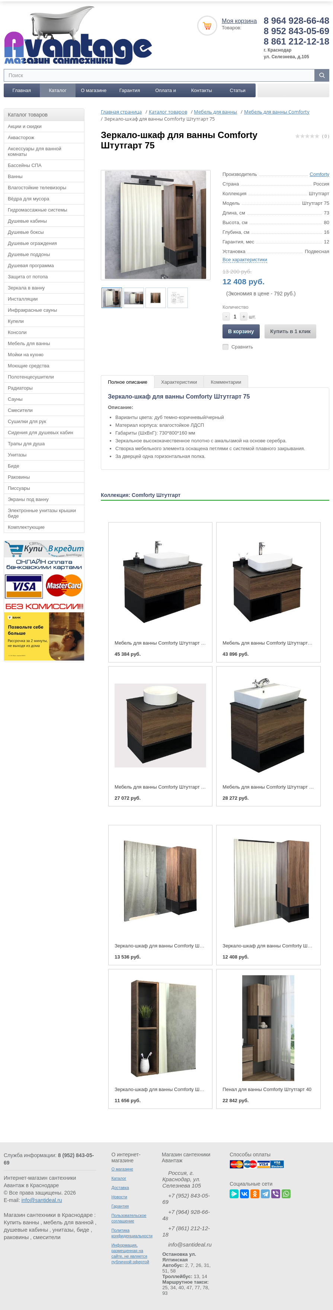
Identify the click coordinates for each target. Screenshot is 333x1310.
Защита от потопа (28, 276)
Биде (13, 465)
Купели (16, 320)
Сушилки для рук (27, 420)
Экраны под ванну (28, 498)
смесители (47, 1236)
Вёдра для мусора (28, 198)
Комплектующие (26, 526)
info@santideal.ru (41, 1199)
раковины (16, 1236)
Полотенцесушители (31, 376)
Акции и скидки (25, 125)
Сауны (15, 398)
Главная (22, 89)
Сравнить (242, 346)
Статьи (238, 89)
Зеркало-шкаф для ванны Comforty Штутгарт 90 (168, 944)
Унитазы (17, 454)
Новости (119, 1196)
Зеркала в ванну (26, 287)
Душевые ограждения (32, 242)
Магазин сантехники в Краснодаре (48, 1214)
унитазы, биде (70, 1229)
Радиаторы (20, 387)
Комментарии (226, 381)
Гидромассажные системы (37, 209)
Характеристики (179, 381)
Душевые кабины (27, 220)
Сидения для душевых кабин (40, 432)
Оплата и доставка (165, 91)
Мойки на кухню (26, 354)
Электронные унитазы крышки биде (42, 512)
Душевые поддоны (29, 253)
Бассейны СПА (25, 164)
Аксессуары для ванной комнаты (34, 150)
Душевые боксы (26, 231)
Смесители (20, 409)
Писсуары (19, 487)
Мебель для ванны (29, 342)
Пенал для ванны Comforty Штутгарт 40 (266, 1088)
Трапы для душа (26, 443)
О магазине (93, 89)
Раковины (19, 476)
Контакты (201, 89)
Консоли (17, 331)
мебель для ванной (69, 1221)
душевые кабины (26, 1229)
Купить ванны (21, 1221)
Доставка (120, 1187)
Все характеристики (244, 259)
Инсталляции (23, 298)
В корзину (241, 331)
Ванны (15, 176)
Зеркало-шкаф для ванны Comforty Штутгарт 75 (276, 944)
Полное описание (127, 381)
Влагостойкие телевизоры (37, 187)
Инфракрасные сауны (32, 309)
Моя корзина (239, 20)
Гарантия (129, 89)
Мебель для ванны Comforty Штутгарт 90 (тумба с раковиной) (184, 642)
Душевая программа (31, 265)
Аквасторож (21, 137)
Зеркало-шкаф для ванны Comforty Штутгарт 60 (168, 1088)
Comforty (319, 173)
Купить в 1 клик (290, 331)
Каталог (57, 89)
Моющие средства (28, 365)
